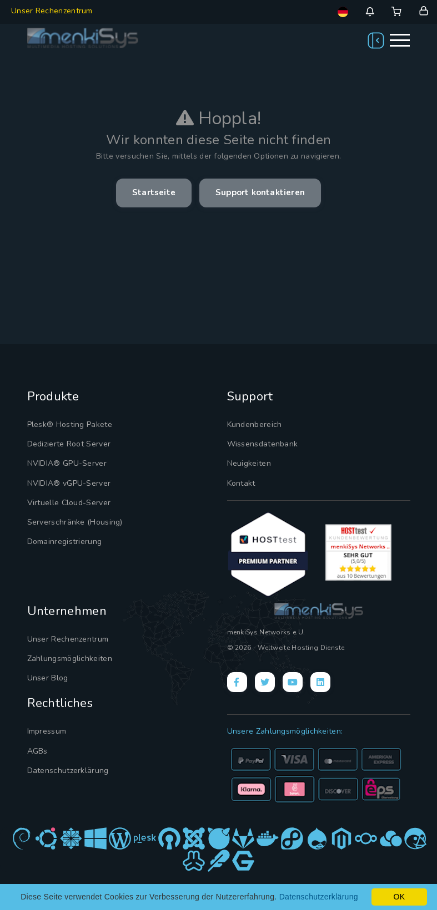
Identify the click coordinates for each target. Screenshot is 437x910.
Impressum (46, 725)
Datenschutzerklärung (64, 762)
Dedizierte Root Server (66, 443)
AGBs (37, 744)
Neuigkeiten (247, 462)
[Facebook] (237, 679)
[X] (265, 679)
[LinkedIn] (320, 679)
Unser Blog (46, 673)
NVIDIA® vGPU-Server (67, 480)
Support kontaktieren (262, 193)
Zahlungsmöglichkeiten (66, 654)
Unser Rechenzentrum (52, 11)
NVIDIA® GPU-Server (64, 462)
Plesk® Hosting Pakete (66, 424)
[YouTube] (293, 679)
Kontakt (240, 480)
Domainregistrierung (62, 536)
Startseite (150, 193)
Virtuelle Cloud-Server (66, 499)
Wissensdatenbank (260, 443)
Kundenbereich (252, 424)
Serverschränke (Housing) (71, 517)
